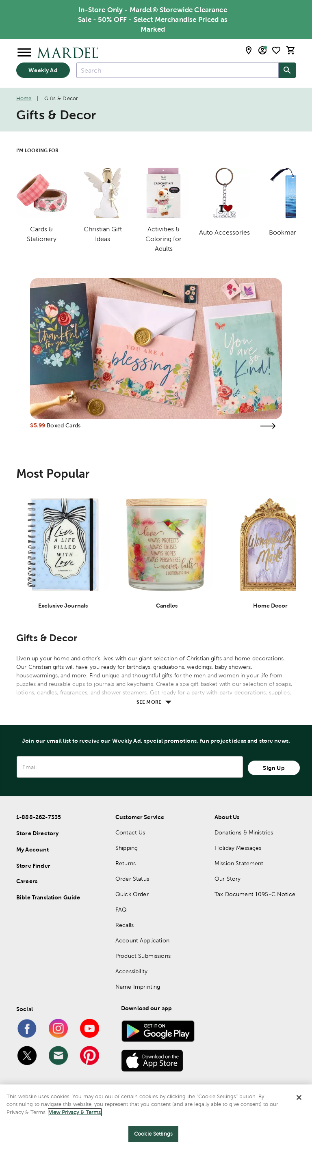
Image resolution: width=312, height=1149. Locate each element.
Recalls (124, 925)
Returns (125, 863)
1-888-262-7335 (38, 817)
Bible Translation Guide (48, 897)
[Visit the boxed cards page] (268, 426)
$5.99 (37, 425)
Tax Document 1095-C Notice (254, 894)
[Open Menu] (24, 53)
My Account (32, 849)
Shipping (126, 848)
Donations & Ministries (243, 832)
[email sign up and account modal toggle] (262, 50)
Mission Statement (239, 863)
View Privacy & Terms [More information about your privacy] (75, 1113)
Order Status (132, 878)
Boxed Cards (63, 425)
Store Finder (33, 865)
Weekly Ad (42, 70)
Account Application (142, 940)
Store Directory (37, 833)
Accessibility (131, 971)
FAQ (121, 909)
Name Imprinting (137, 986)
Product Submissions (143, 956)
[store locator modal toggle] (249, 50)
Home (24, 98)
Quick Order (132, 894)
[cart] (291, 50)
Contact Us (130, 832)
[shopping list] (276, 50)
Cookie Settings (153, 1134)
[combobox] (177, 70)
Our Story (227, 878)
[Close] (299, 1098)
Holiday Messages (237, 848)
